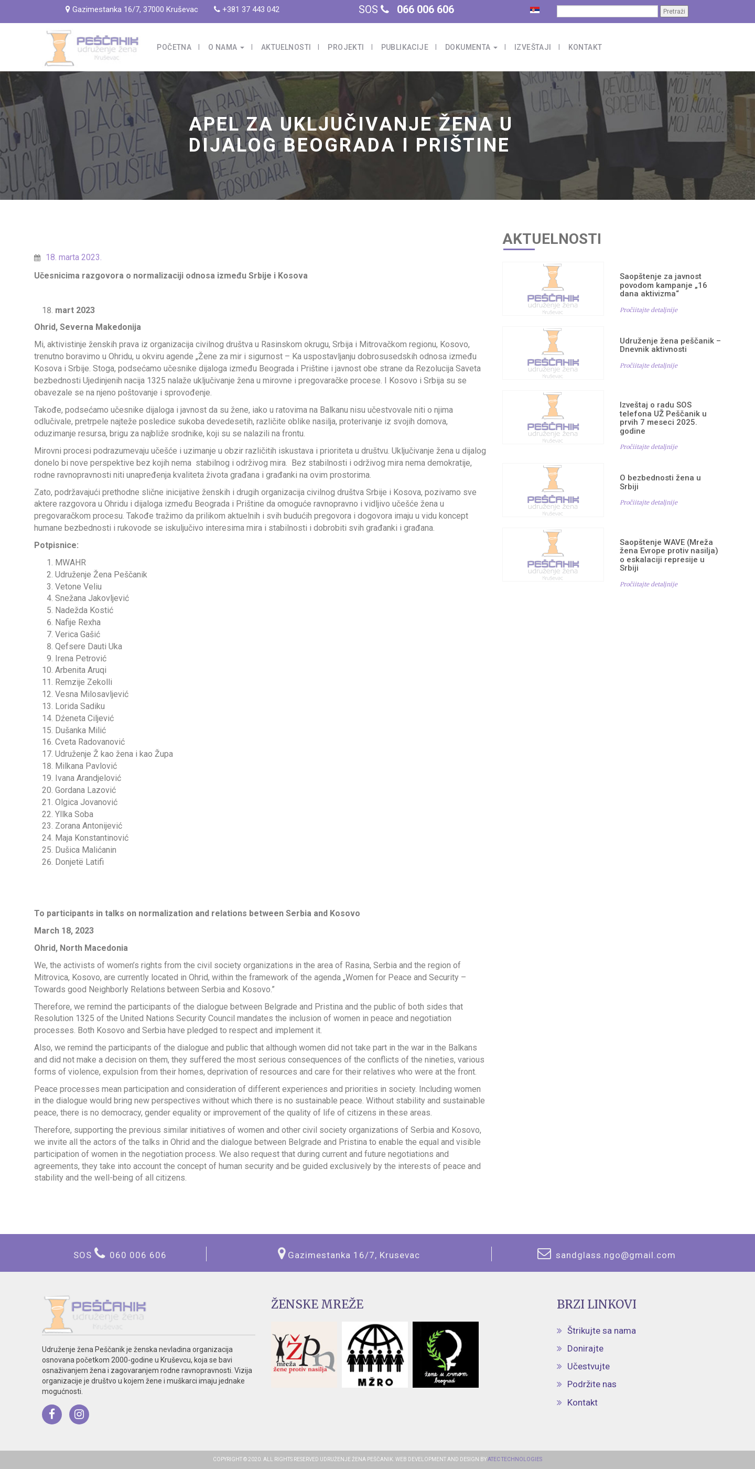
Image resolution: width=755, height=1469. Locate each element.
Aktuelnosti (286, 47)
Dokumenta (471, 47)
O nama (226, 47)
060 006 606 (138, 1255)
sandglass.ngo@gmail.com (614, 1255)
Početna (174, 47)
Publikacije (404, 47)
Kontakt (585, 47)
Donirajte (585, 1348)
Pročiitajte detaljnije (648, 310)
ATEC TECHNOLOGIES (514, 1459)
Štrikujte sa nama (601, 1330)
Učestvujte (588, 1366)
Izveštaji (533, 47)
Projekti (346, 47)
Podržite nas (592, 1384)
